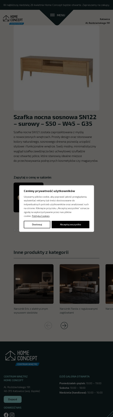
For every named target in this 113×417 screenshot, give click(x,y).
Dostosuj (37, 224)
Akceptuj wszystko (70, 224)
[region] (56, 208)
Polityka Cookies (41, 216)
